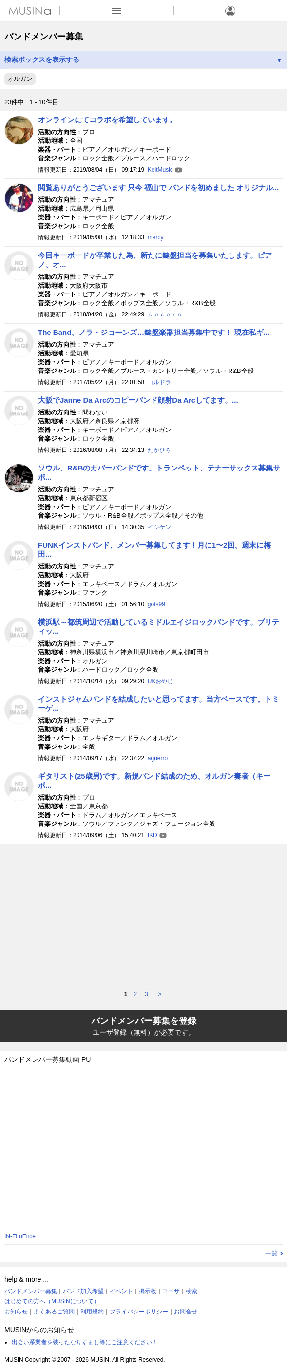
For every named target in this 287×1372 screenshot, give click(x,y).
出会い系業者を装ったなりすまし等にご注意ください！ (85, 1342)
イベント (121, 1291)
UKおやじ (160, 681)
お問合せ (185, 1311)
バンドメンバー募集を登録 (143, 1026)
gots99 (156, 604)
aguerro (158, 758)
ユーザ (171, 1291)
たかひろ (159, 450)
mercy (156, 237)
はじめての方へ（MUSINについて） (51, 1301)
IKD (152, 835)
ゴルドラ (159, 382)
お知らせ (16, 1311)
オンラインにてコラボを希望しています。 (107, 120)
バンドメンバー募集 (30, 1291)
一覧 (271, 1253)
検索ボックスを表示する (143, 60)
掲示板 (147, 1291)
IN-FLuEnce (20, 1236)
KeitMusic (160, 169)
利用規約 (92, 1311)
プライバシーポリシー (139, 1311)
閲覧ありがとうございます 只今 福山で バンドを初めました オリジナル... (158, 187)
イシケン (159, 527)
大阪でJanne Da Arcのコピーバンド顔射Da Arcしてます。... (138, 400)
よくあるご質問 (54, 1311)
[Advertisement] (143, 916)
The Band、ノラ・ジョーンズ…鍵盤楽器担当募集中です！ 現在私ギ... (153, 332)
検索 (191, 1291)
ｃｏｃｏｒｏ (165, 314)
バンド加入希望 (83, 1291)
